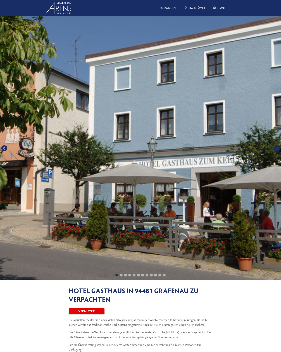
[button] (4, 148)
